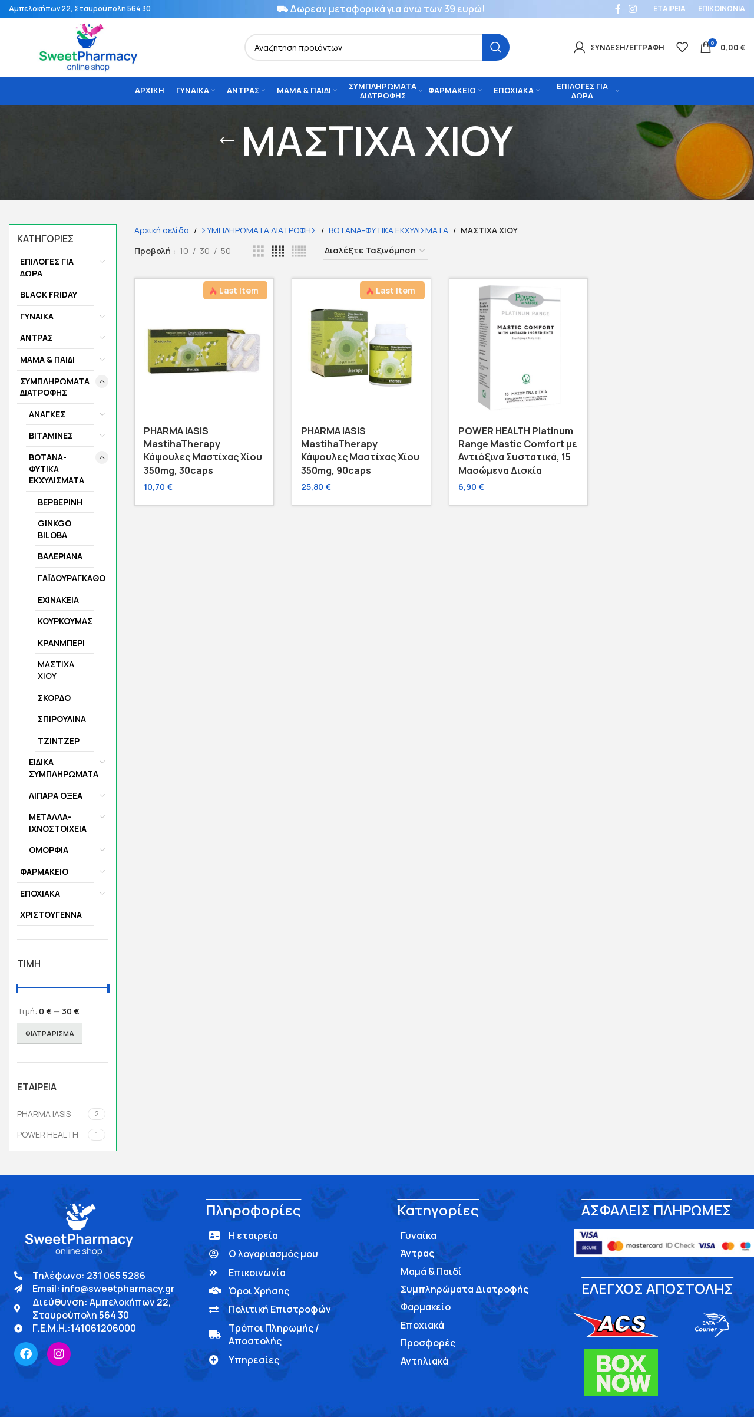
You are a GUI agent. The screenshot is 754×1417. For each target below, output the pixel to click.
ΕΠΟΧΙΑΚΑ (40, 893)
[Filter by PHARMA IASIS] (51, 1114)
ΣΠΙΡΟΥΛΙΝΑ (62, 718)
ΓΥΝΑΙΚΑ (37, 316)
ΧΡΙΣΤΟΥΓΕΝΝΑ (51, 914)
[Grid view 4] (278, 251)
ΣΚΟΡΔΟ (54, 697)
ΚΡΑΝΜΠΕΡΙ (61, 642)
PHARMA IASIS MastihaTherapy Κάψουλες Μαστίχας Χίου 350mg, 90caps (360, 450)
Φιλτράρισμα (49, 1034)
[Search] (377, 47)
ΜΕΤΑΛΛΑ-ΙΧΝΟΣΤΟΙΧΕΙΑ (58, 822)
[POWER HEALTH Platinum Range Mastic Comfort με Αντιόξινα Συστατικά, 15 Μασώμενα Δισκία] (518, 348)
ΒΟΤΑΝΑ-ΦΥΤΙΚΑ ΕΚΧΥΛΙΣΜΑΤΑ (56, 469)
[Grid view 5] (299, 251)
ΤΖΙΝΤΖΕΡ (59, 740)
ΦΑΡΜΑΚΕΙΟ (44, 871)
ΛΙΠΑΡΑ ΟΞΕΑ (55, 795)
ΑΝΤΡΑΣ (36, 337)
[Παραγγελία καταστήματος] (375, 251)
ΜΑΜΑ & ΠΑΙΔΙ (47, 359)
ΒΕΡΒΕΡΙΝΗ (60, 502)
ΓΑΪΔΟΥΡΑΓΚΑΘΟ (66, 578)
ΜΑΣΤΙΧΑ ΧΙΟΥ (56, 669)
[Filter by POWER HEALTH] (51, 1135)
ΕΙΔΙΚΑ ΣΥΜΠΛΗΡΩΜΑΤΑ (61, 767)
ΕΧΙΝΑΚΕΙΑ (58, 599)
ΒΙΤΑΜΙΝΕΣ (51, 435)
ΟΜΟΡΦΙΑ (48, 849)
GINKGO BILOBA (54, 529)
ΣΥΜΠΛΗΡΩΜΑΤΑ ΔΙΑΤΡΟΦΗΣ (55, 386)
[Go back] (227, 141)
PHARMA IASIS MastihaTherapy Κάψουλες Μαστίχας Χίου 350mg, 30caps (203, 450)
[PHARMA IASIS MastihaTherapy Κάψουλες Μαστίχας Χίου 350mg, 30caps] (204, 348)
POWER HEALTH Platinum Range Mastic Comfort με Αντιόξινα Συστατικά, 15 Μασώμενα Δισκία (517, 450)
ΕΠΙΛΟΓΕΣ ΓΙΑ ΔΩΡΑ (47, 267)
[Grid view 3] (258, 251)
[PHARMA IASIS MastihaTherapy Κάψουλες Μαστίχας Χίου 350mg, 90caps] (361, 348)
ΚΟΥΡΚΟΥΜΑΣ (65, 621)
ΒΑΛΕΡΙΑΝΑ (60, 556)
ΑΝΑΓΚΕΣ (47, 414)
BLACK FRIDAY (48, 294)
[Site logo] (87, 46)
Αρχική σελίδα (161, 230)
